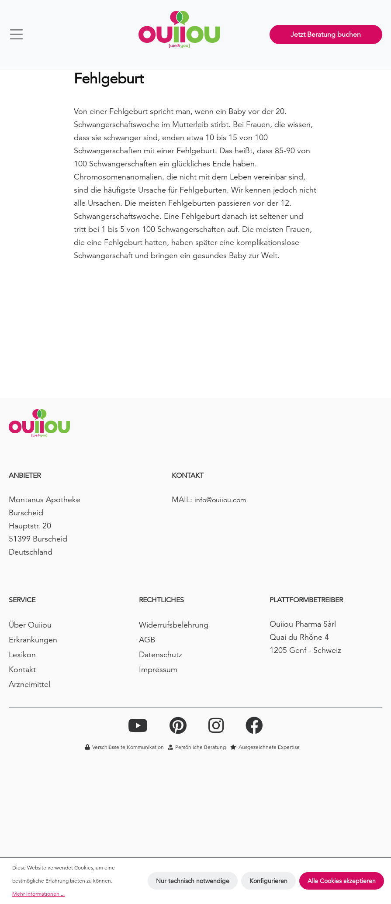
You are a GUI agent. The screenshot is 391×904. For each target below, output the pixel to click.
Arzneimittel (29, 684)
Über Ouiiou (30, 625)
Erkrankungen (33, 640)
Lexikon (22, 654)
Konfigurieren (268, 881)
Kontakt (22, 669)
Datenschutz (160, 654)
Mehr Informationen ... (38, 893)
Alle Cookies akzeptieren (342, 881)
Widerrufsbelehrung (173, 625)
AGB (147, 640)
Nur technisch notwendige (192, 881)
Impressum (158, 669)
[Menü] (20, 34)
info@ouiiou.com (220, 500)
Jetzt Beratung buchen (326, 34)
